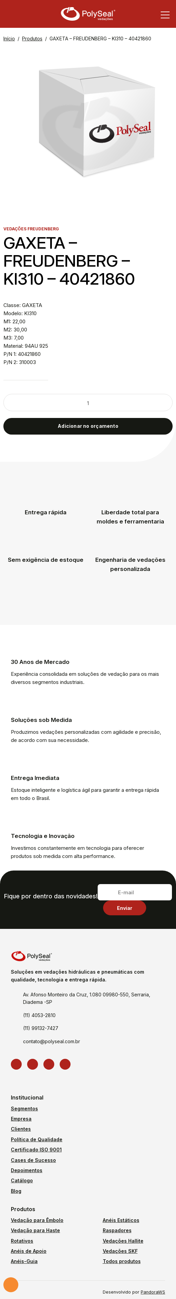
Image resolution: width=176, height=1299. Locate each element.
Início (9, 38)
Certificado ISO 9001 (36, 1149)
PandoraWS (153, 1292)
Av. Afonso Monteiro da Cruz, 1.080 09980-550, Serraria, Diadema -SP (86, 998)
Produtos (32, 38)
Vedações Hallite (123, 1241)
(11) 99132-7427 (40, 1028)
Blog (16, 1191)
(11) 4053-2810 (39, 1015)
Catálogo (22, 1180)
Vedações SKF (120, 1251)
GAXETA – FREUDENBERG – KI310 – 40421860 (100, 38)
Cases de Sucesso (33, 1160)
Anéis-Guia (24, 1261)
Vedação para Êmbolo (37, 1220)
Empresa (21, 1119)
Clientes (21, 1129)
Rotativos (22, 1241)
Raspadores (117, 1230)
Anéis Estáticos (121, 1220)
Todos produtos (122, 1261)
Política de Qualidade (36, 1139)
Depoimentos (26, 1170)
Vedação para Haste (35, 1230)
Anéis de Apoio (28, 1251)
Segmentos (24, 1108)
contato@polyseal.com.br (51, 1041)
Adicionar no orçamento (88, 426)
